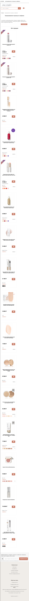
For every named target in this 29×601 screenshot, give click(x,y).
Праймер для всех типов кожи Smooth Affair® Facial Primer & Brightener (9, 240)
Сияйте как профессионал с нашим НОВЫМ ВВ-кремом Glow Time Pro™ (14, 589)
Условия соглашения (14, 570)
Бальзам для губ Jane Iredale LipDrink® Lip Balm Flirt (9, 45)
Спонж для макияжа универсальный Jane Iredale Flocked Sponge (9, 337)
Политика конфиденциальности (14, 573)
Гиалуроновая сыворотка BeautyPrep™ (9, 499)
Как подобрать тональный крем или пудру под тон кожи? (14, 591)
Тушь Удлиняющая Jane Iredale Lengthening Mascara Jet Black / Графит (9, 532)
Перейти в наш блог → (14, 596)
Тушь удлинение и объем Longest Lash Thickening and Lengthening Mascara (9, 272)
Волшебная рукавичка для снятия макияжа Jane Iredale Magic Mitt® (8, 305)
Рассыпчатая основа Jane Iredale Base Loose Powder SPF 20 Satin (9, 402)
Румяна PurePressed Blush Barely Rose (9, 467)
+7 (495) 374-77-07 (14, 582)
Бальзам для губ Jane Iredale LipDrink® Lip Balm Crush (9, 77)
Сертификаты (14, 568)
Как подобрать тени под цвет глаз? (14, 592)
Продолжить (24, 24)
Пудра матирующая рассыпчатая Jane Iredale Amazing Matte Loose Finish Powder (9, 370)
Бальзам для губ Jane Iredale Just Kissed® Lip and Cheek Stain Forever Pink (8, 175)
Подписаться (23, 558)
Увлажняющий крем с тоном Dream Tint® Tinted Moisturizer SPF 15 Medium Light (8, 435)
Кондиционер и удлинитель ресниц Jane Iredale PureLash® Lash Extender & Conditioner (8, 110)
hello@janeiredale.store (14, 584)
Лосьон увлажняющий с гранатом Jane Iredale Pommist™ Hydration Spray (8, 142)
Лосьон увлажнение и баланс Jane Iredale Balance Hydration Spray (8, 207)
